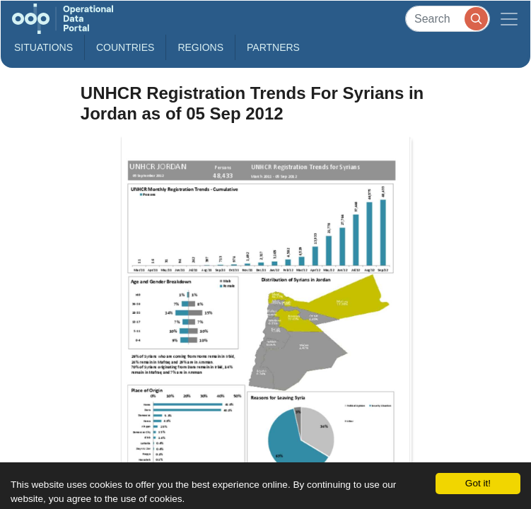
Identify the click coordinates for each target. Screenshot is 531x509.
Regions (200, 47)
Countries (125, 47)
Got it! (478, 483)
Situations (43, 47)
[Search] (447, 19)
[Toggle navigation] (509, 19)
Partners (273, 47)
